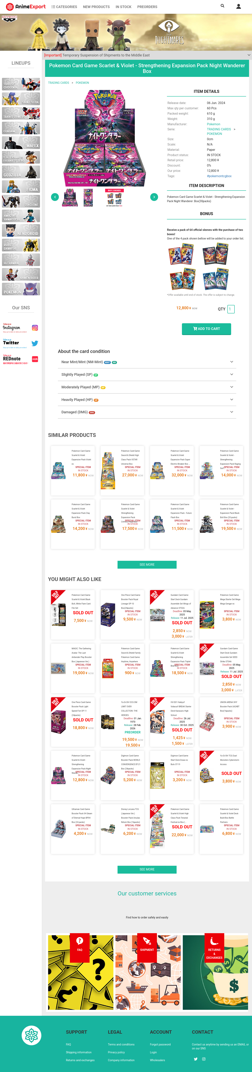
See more (147, 560)
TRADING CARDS (58, 82)
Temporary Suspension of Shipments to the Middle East (97, 55)
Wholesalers (157, 1043)
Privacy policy (116, 1035)
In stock (123, 7)
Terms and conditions (121, 1027)
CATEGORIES (64, 7)
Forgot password (160, 1027)
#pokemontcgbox (219, 176)
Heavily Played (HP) (79, 400)
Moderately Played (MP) (83, 387)
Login (153, 1035)
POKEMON (82, 82)
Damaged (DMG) (78, 412)
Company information (121, 1043)
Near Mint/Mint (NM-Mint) (89, 362)
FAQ (68, 1027)
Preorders (147, 7)
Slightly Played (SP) (79, 374)
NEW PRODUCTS (96, 7)
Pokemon (213, 124)
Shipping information (79, 1035)
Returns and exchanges (80, 1043)
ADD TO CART (206, 329)
